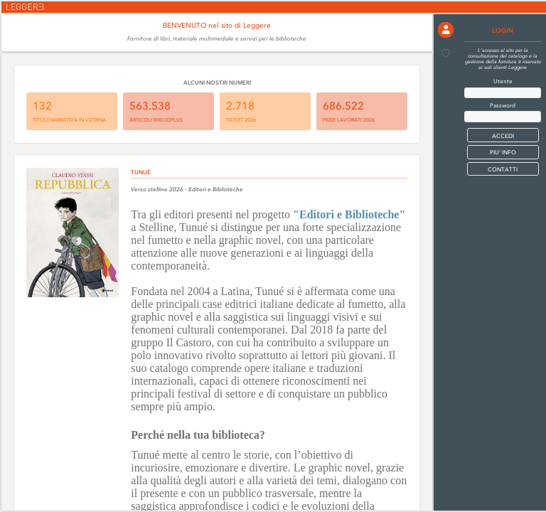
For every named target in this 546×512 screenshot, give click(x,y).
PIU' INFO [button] (503, 152)
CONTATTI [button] (503, 169)
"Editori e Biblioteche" (349, 214)
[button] (446, 30)
